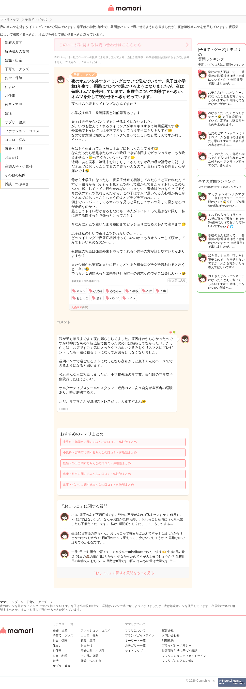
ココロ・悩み (15, 140)
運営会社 (168, 630)
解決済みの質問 (17, 51)
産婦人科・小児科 (18, 166)
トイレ (131, 298)
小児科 (97, 291)
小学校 (134, 291)
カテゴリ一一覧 (135, 645)
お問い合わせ (171, 635)
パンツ (114, 298)
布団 (149, 291)
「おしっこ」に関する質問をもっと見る (123, 573)
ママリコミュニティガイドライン (184, 656)
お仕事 (10, 96)
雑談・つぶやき (17, 184)
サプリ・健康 (15, 122)
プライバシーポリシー (176, 645)
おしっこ (82, 298)
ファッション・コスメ (22, 131)
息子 (99, 298)
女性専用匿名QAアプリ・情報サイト (124, 11)
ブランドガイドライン (139, 635)
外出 (163, 291)
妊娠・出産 (13, 60)
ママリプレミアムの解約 (178, 660)
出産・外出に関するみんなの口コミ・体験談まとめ (97, 474)
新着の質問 (13, 42)
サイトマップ (134, 650)
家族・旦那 (13, 149)
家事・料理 (13, 104)
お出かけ (12, 157)
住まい (10, 87)
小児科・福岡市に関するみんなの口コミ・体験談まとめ (100, 442)
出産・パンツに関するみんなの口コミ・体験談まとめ (98, 484)
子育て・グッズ (17, 69)
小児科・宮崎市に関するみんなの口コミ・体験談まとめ (100, 452)
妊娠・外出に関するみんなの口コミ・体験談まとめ (97, 463)
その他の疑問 (15, 175)
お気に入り (178, 280)
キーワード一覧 (135, 640)
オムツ (81, 291)
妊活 (8, 113)
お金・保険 (13, 78)
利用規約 (168, 640)
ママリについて (135, 630)
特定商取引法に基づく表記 (179, 650)
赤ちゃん (116, 291)
